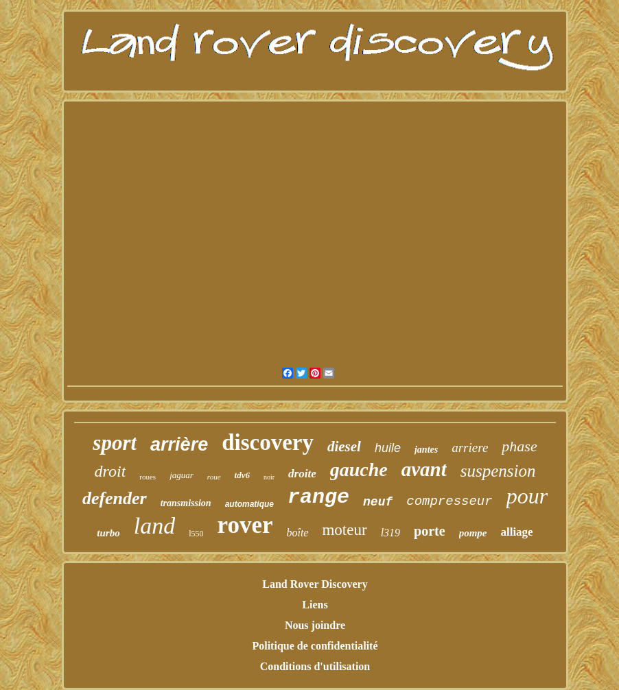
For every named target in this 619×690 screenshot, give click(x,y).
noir (269, 477)
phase (519, 446)
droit (110, 471)
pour (527, 496)
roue (214, 477)
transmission (186, 503)
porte (429, 530)
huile (388, 448)
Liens (314, 604)
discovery (268, 442)
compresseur (449, 501)
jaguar (182, 475)
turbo (108, 532)
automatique (249, 504)
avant (424, 469)
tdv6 (242, 475)
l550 (196, 533)
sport (115, 443)
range (318, 497)
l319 (390, 532)
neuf (378, 502)
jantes (426, 449)
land (154, 525)
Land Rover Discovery (314, 584)
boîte (297, 532)
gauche (359, 469)
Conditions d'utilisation (315, 666)
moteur (344, 529)
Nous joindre (315, 625)
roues (147, 477)
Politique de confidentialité (314, 646)
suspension (498, 471)
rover (244, 525)
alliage (516, 531)
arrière (179, 444)
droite (302, 473)
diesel (344, 446)
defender (114, 498)
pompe (473, 532)
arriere (470, 447)
